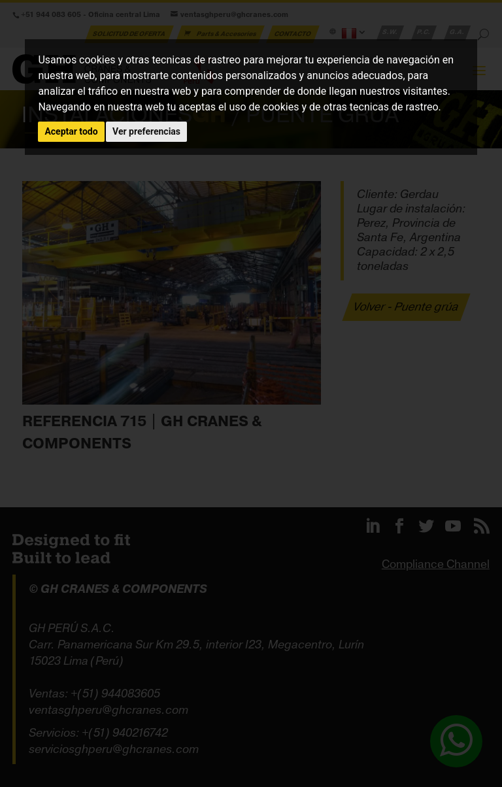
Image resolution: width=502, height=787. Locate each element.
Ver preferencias (146, 131)
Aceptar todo (70, 131)
